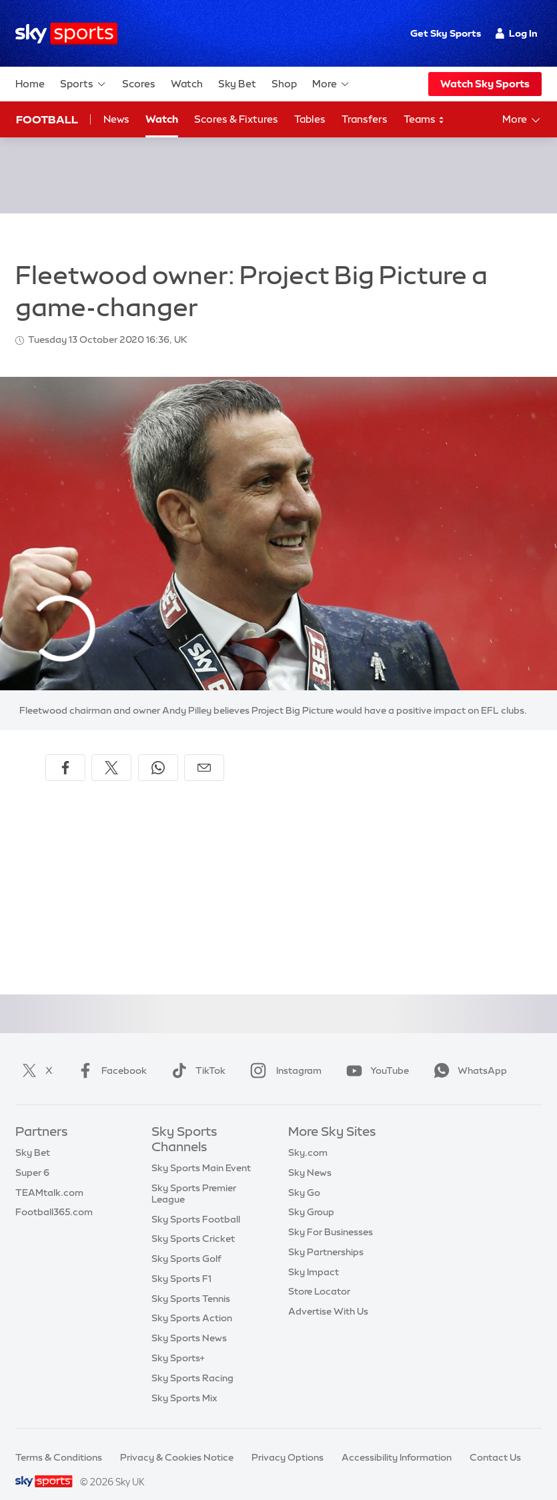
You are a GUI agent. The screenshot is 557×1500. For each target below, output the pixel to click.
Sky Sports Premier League (193, 1177)
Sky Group (311, 1196)
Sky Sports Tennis (190, 1282)
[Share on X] (111, 751)
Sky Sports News (189, 1322)
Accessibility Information (397, 1441)
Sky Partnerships (326, 1236)
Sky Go (304, 1176)
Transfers (365, 119)
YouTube (375, 1054)
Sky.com (308, 1136)
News (116, 119)
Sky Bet (237, 84)
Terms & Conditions (58, 1441)
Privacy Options (287, 1441)
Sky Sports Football (195, 1203)
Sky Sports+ (178, 1342)
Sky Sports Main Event (201, 1152)
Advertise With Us (328, 1295)
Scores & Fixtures (236, 119)
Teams (424, 119)
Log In (517, 33)
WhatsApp (467, 1054)
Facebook (109, 1054)
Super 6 (32, 1156)
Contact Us (495, 1441)
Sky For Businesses (330, 1216)
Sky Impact (313, 1256)
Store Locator (319, 1275)
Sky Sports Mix (184, 1382)
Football (47, 119)
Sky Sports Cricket (193, 1222)
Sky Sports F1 (181, 1262)
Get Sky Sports (445, 33)
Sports (83, 84)
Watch (187, 84)
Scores (138, 84)
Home (30, 84)
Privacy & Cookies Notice (176, 1441)
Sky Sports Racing (192, 1362)
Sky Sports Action (191, 1302)
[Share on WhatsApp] (158, 751)
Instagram (283, 1054)
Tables (310, 119)
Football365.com (54, 1196)
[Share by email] (204, 751)
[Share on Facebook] (65, 751)
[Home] (66, 34)
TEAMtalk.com (49, 1176)
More (331, 84)
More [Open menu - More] (522, 120)
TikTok (195, 1054)
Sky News (310, 1156)
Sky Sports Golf (186, 1242)
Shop (284, 84)
